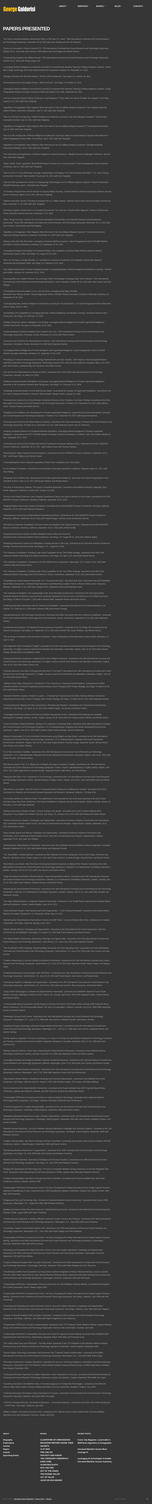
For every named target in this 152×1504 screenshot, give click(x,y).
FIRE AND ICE (46, 1452)
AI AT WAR (45, 1449)
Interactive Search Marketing (24, 1499)
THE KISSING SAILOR (50, 1474)
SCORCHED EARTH (49, 1465)
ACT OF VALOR (47, 1477)
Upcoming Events (11, 1455)
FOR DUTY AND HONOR (51, 1455)
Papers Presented (26, 28)
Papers (6, 1449)
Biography (7, 1440)
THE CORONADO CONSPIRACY (54, 1458)
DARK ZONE (45, 1462)
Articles (6, 1446)
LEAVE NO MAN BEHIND (51, 1480)
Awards (6, 1452)
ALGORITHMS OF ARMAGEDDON (55, 1440)
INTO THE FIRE (47, 1468)
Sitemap (49, 1499)
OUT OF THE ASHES (49, 1471)
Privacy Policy (40, 1499)
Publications (8, 1443)
